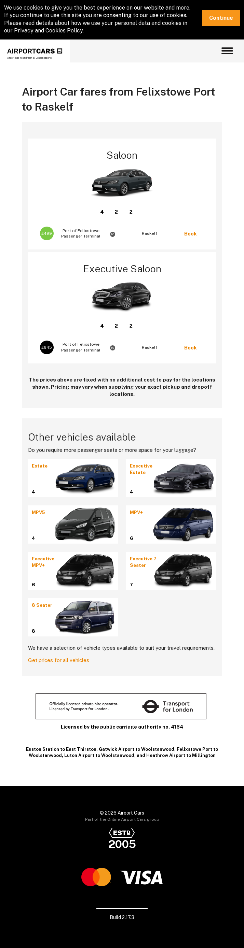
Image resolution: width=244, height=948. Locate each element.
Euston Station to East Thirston (61, 749)
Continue (221, 18)
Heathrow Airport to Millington (181, 755)
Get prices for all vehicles (58, 660)
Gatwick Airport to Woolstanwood (136, 749)
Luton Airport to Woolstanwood (99, 755)
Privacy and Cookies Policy (48, 30)
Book (190, 233)
